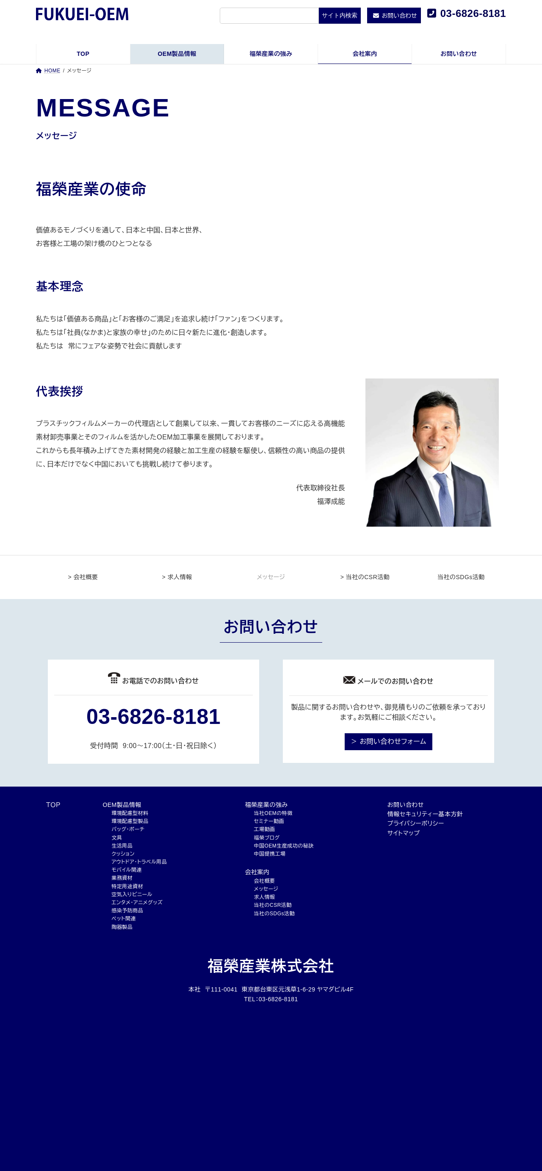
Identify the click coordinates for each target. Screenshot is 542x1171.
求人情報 (264, 897)
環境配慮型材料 (129, 813)
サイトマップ (403, 833)
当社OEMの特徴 (273, 813)
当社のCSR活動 (273, 905)
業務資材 (122, 878)
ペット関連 (123, 919)
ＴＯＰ (53, 804)
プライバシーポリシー (415, 823)
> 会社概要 (83, 577)
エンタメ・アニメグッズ (137, 903)
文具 (116, 838)
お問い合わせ (405, 804)
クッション (122, 854)
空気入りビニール (131, 895)
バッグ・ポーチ (127, 829)
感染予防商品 (127, 911)
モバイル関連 (126, 870)
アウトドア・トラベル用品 (139, 862)
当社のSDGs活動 (458, 577)
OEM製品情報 (121, 804)
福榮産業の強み (266, 804)
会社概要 (264, 881)
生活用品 (122, 846)
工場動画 (264, 829)
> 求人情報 (177, 577)
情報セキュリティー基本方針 (425, 814)
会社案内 (257, 872)
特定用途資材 (127, 886)
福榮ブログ (267, 838)
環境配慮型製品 (129, 821)
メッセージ (266, 889)
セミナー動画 (269, 821)
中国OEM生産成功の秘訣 (284, 846)
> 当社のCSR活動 (365, 577)
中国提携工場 (270, 854)
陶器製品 (122, 927)
